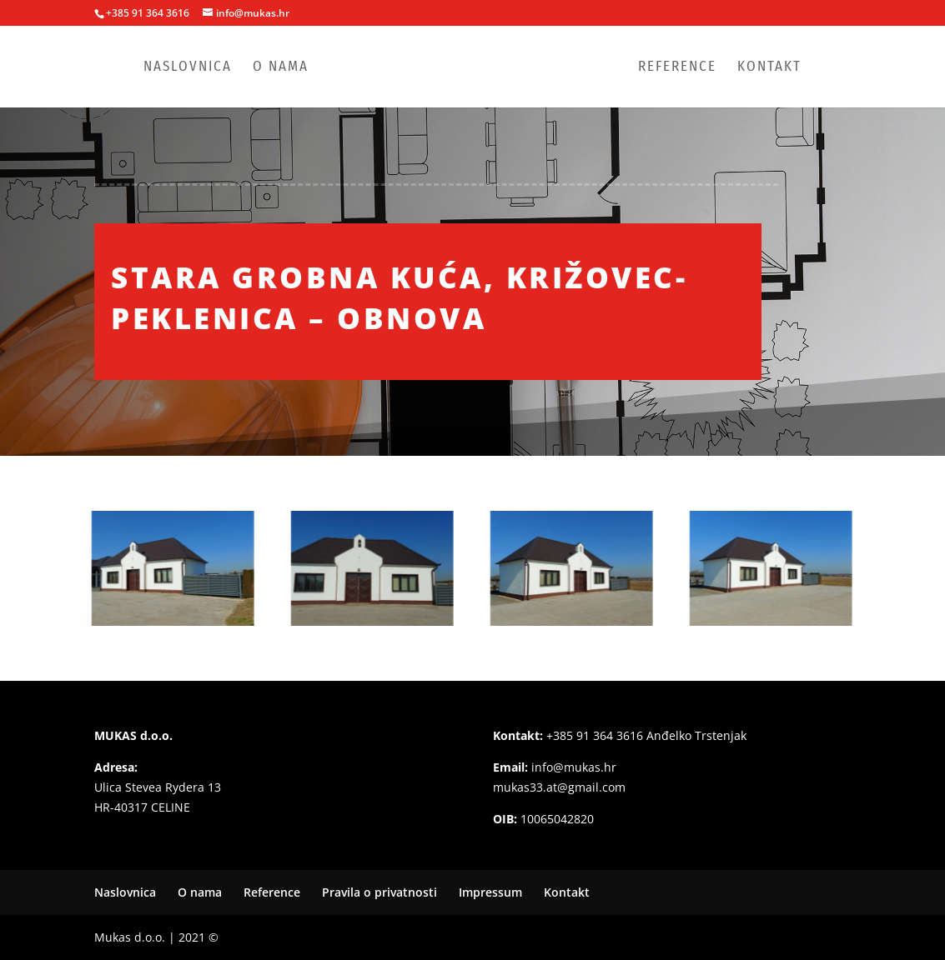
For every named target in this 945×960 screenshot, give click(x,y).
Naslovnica (187, 68)
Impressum (490, 892)
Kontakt (769, 68)
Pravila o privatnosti (379, 892)
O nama (281, 68)
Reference (677, 68)
